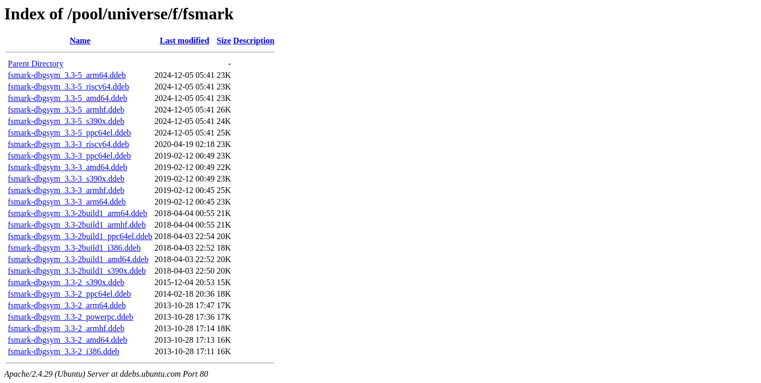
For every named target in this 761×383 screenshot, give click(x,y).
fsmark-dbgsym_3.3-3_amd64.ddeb (67, 167)
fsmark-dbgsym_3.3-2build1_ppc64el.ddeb (80, 236)
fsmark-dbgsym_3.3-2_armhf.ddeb (66, 328)
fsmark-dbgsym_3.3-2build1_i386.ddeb (74, 247)
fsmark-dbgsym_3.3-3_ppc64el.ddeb (69, 155)
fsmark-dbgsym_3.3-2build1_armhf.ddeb (77, 224)
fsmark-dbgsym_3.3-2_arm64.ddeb (67, 305)
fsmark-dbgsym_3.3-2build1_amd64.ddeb (78, 259)
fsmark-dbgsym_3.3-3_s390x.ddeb (66, 178)
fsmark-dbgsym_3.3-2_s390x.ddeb (66, 282)
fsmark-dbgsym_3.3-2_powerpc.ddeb (70, 316)
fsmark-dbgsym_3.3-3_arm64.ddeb (67, 201)
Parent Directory (35, 63)
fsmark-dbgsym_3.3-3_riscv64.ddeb (68, 144)
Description (253, 40)
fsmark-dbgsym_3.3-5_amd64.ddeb (67, 98)
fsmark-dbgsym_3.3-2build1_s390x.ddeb (77, 270)
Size (224, 40)
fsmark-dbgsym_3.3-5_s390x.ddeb (66, 121)
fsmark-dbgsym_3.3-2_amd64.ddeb (67, 339)
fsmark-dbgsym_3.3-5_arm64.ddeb (67, 75)
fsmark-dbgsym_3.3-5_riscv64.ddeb (68, 86)
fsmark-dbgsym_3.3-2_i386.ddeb (63, 351)
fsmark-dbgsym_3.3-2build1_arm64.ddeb (77, 213)
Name (80, 40)
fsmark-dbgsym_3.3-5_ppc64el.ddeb (69, 132)
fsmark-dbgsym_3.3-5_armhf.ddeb (66, 109)
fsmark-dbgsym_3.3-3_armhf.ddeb (66, 190)
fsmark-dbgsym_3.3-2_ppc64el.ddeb (69, 293)
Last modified (185, 40)
